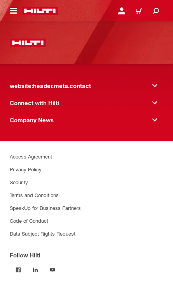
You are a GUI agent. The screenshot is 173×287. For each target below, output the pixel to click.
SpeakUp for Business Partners (45, 208)
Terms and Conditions (34, 195)
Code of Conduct (29, 221)
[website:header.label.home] (40, 11)
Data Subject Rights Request (42, 233)
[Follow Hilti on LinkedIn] (35, 269)
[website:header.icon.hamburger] (13, 10)
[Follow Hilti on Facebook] (18, 269)
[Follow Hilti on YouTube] (52, 269)
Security (19, 182)
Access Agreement (31, 156)
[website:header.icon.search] (155, 10)
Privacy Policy (26, 169)
